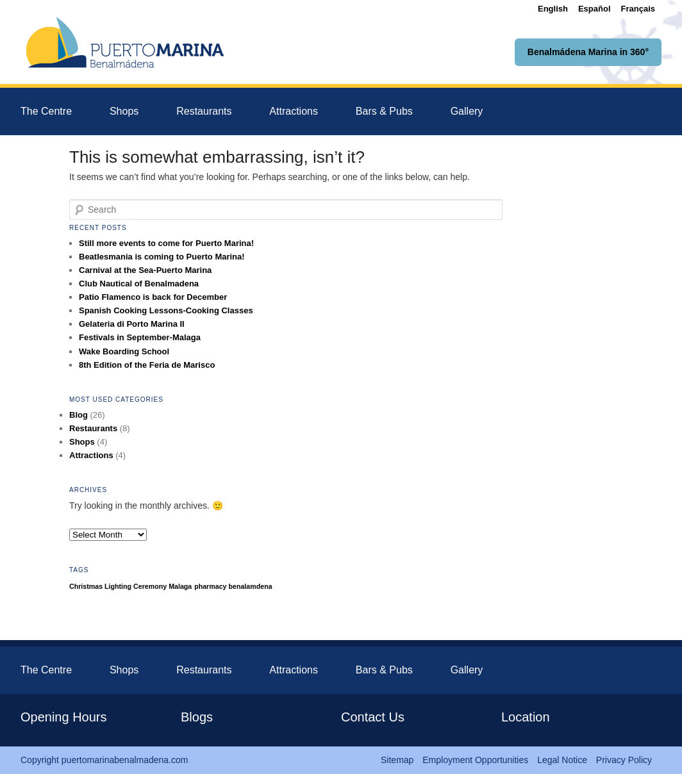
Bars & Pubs (384, 111)
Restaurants (203, 111)
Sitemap (397, 760)
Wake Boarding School (124, 351)
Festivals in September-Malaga (140, 337)
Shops (124, 111)
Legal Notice (562, 760)
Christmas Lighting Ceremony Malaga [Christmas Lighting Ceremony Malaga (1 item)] (130, 586)
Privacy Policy (624, 760)
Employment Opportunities (475, 760)
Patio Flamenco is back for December (153, 297)
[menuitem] (552, 9)
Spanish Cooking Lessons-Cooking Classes (166, 310)
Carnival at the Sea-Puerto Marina (145, 270)
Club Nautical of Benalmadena (139, 283)
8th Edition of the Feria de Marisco (147, 365)
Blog (78, 415)
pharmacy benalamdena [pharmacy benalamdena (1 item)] (233, 586)
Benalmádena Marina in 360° (588, 52)
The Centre (46, 111)
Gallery (467, 111)
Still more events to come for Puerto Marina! (166, 243)
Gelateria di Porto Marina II (132, 324)
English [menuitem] (553, 8)
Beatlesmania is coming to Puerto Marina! (162, 256)
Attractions (293, 111)
